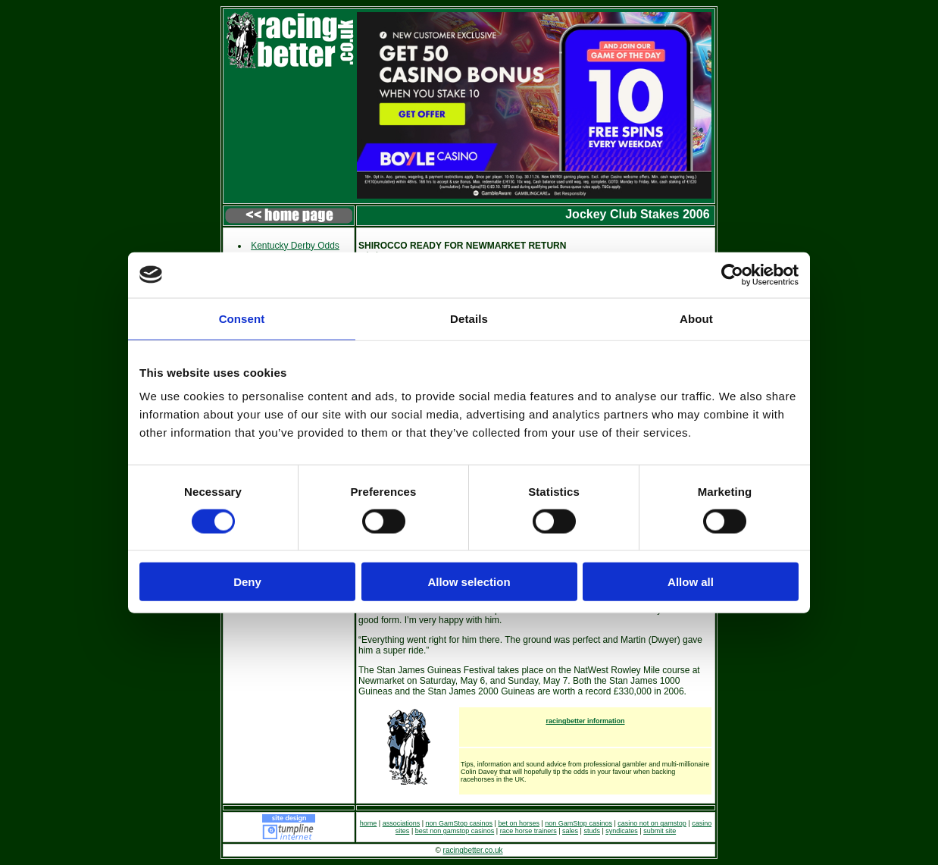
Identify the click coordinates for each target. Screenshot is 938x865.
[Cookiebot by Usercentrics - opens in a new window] (732, 274)
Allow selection (468, 581)
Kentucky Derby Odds (295, 245)
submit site (659, 831)
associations (402, 823)
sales (570, 831)
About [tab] (696, 318)
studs (591, 831)
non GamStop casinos (459, 823)
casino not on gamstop (652, 823)
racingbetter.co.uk (473, 850)
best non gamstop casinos (455, 831)
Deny (247, 581)
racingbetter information (585, 721)
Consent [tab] (242, 318)
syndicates (621, 831)
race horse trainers (528, 831)
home (368, 823)
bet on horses (518, 823)
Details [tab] (469, 318)
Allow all (691, 581)
